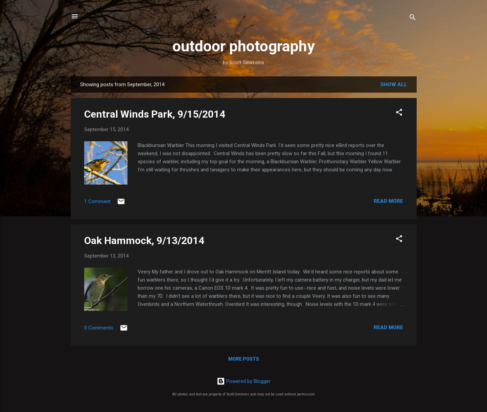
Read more (388, 201)
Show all (393, 84)
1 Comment (97, 201)
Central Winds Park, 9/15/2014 (154, 114)
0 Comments (98, 328)
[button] (399, 113)
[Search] (413, 18)
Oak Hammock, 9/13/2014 (144, 240)
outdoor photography (243, 46)
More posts (243, 359)
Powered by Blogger (244, 381)
